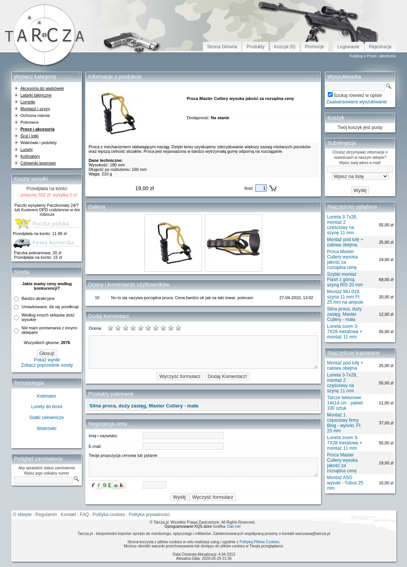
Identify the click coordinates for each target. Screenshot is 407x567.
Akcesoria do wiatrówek (42, 88)
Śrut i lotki (29, 136)
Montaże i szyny (35, 108)
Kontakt (68, 514)
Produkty (255, 46)
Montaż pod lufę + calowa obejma (345, 242)
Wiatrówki (46, 428)
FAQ (84, 514)
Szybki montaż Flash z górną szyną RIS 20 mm (345, 279)
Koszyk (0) (285, 46)
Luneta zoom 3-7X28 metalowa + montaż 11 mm (344, 332)
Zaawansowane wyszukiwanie (356, 101)
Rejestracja (380, 46)
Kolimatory (30, 156)
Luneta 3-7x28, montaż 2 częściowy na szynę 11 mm (342, 224)
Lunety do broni (46, 406)
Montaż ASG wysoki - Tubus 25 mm (345, 483)
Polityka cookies (108, 514)
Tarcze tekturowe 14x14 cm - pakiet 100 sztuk (345, 403)
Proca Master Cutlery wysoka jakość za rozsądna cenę (342, 259)
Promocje (314, 46)
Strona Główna (222, 46)
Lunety (26, 149)
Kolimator (46, 396)
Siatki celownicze (46, 417)
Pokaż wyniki (47, 360)
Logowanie (348, 46)
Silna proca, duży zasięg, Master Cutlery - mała (344, 314)
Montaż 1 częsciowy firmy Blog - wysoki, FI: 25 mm (344, 422)
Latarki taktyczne (36, 95)
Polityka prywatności (149, 514)
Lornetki (27, 102)
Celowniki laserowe (38, 163)
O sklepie (22, 514)
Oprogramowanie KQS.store (188, 526)
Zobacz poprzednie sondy (47, 365)
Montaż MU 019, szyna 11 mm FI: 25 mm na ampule (345, 297)
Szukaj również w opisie (358, 95)
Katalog (356, 56)
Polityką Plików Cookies (260, 542)
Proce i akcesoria (381, 56)
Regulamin (46, 514)
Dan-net (234, 526)
